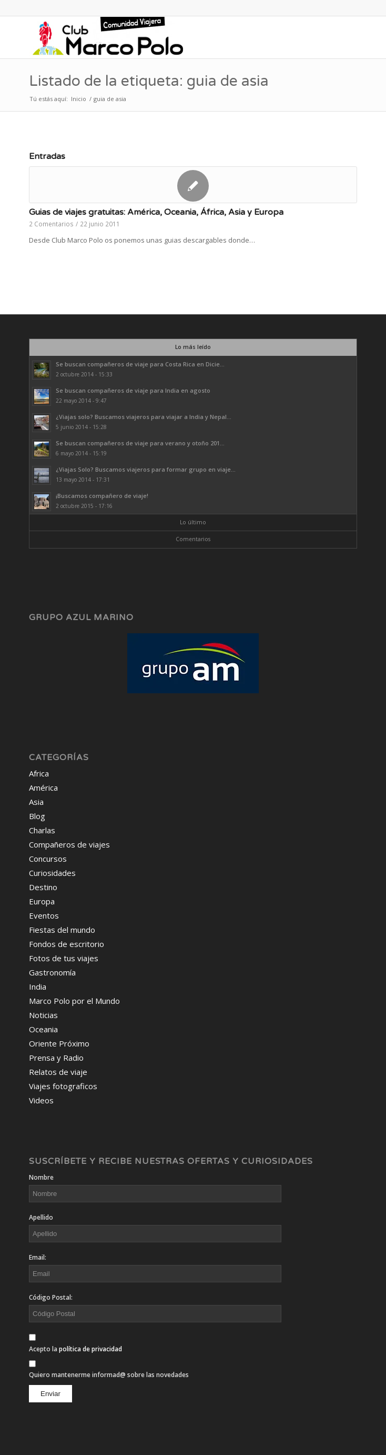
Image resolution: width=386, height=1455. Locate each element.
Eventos (44, 915)
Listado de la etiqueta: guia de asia (149, 81)
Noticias (43, 1015)
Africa (39, 773)
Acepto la (75, 1348)
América (43, 787)
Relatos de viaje (58, 1072)
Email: (37, 1257)
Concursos (48, 858)
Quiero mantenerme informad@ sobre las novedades (109, 1374)
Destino (43, 887)
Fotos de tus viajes (63, 958)
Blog (37, 816)
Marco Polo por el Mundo (74, 1000)
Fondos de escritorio (66, 944)
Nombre (41, 1177)
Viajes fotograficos (63, 1086)
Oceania (43, 1029)
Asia (36, 801)
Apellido (41, 1217)
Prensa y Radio (56, 1057)
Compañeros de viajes (69, 844)
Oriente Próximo (59, 1043)
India (37, 986)
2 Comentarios (51, 224)
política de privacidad (90, 1348)
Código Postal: (51, 1297)
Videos (41, 1100)
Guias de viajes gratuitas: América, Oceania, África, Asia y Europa (156, 212)
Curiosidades (52, 873)
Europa (42, 901)
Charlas (42, 830)
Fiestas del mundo (62, 929)
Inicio (78, 99)
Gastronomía (52, 972)
